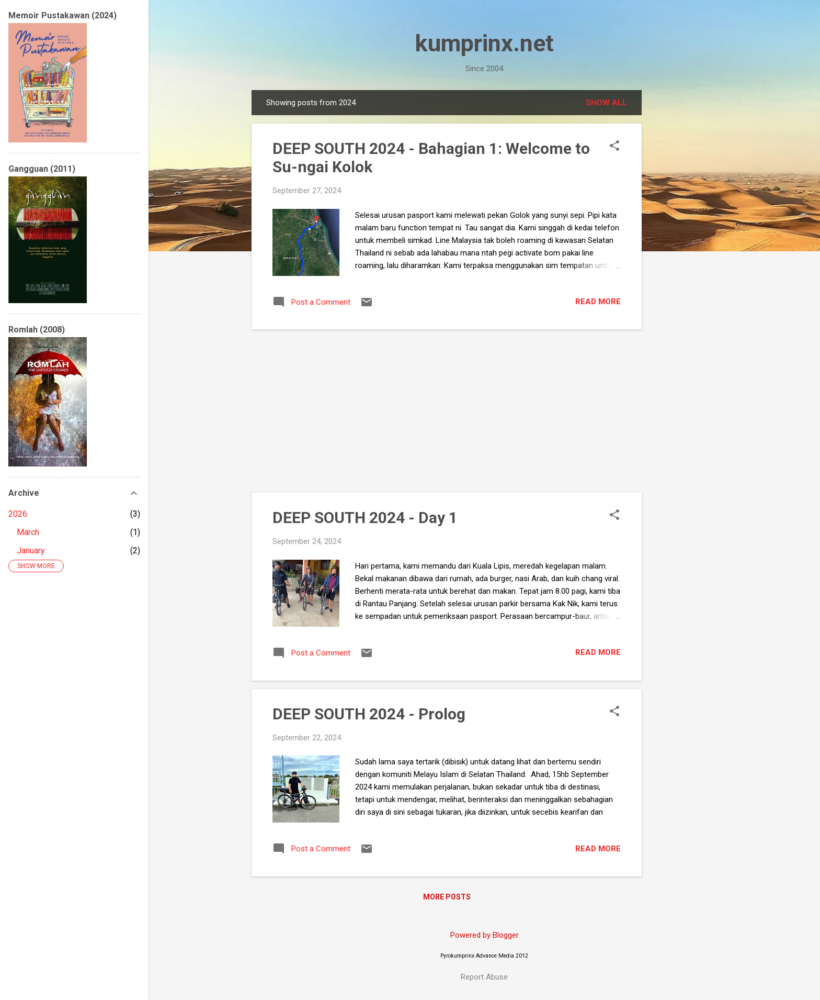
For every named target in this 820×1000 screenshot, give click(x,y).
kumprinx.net (484, 43)
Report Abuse (484, 977)
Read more (598, 301)
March (28, 532)
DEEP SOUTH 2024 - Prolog (368, 714)
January (31, 550)
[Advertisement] (683, 247)
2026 (17, 514)
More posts (447, 897)
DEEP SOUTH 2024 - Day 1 (365, 517)
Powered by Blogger (484, 935)
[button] (614, 146)
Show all (606, 102)
